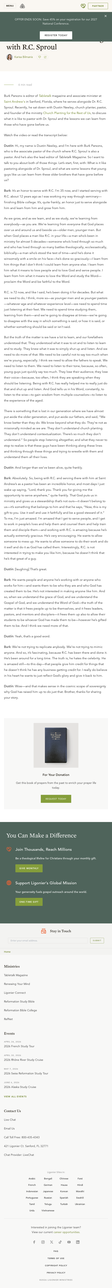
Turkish (64, 1204)
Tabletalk (45, 96)
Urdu (32, 1210)
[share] (44, 57)
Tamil (32, 1204)
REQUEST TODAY (56, 798)
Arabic (32, 1178)
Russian (48, 1197)
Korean (64, 1191)
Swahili (80, 1197)
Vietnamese (48, 1210)
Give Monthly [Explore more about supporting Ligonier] (29, 868)
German (48, 1184)
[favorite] (40, 57)
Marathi (80, 1191)
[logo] (22, 6)
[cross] (106, 16)
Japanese (48, 1191)
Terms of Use (56, 1258)
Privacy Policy (56, 1272)
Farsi (80, 1178)
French (32, 1184)
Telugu (48, 1204)
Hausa (64, 1184)
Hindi (80, 1184)
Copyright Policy (56, 1265)
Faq (56, 1251)
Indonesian (32, 1191)
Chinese (64, 1178)
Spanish (64, 1197)
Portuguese (32, 1197)
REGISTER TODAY (56, 35)
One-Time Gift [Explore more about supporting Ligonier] (29, 901)
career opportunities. (67, 1232)
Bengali (48, 1178)
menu (10, 5)
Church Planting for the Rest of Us (67, 113)
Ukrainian (80, 1204)
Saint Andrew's (14, 102)
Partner (98, 6)
